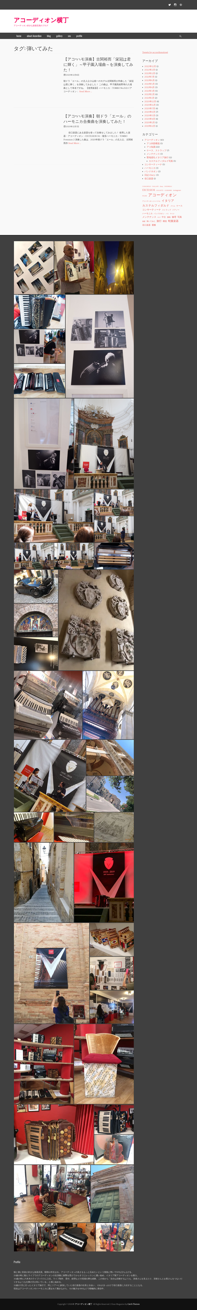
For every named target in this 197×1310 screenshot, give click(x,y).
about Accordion (34, 36)
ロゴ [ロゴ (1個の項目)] (158, 217)
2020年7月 (149, 108)
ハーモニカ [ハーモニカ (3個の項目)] (147, 213)
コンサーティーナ (153, 164)
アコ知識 (151, 147)
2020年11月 (150, 105)
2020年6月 (149, 112)
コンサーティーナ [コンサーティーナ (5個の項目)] (151, 209)
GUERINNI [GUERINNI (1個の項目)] (168, 190)
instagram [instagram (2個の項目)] (177, 190)
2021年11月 (149, 73)
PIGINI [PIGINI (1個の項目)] (144, 196)
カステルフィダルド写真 (161, 161)
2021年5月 (149, 84)
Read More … (85, 91)
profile (79, 36)
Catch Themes (134, 1304)
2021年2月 (149, 94)
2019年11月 (149, 126)
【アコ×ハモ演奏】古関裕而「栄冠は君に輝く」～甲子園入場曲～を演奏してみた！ (98, 64)
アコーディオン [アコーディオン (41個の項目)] (162, 195)
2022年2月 (149, 70)
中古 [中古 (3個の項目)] (164, 217)
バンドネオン (151, 171)
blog (49, 36)
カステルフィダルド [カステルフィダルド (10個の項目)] (155, 205)
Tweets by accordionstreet (155, 52)
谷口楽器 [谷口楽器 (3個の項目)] (146, 225)
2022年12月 (150, 66)
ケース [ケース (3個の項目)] (179, 206)
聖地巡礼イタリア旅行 (158, 157)
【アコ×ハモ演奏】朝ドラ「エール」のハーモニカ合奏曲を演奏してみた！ (97, 118)
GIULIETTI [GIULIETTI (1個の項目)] (159, 190)
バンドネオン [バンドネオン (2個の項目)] (159, 214)
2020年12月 (150, 101)
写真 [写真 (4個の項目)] (179, 217)
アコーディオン (152, 140)
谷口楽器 (148, 178)
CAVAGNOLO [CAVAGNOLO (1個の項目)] (146, 186)
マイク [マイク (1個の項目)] (172, 214)
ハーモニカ (149, 168)
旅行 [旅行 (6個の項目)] (159, 221)
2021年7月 (149, 77)
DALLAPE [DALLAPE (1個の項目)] (155, 186)
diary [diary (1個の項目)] (161, 186)
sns (69, 36)
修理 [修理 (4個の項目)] (174, 217)
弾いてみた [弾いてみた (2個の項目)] (151, 221)
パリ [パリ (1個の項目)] (167, 214)
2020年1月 (149, 122)
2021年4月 (149, 87)
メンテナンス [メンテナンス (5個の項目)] (149, 217)
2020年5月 (149, 115)
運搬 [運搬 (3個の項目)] (154, 225)
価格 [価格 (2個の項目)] (169, 217)
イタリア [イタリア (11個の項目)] (168, 201)
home (18, 36)
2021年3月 (149, 91)
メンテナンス (153, 154)
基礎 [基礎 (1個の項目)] (143, 221)
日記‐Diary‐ (150, 175)
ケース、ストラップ (156, 150)
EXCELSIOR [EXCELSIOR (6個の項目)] (148, 190)
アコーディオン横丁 (41, 19)
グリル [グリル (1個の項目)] (173, 206)
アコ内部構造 (153, 143)
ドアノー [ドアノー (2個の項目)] (175, 210)
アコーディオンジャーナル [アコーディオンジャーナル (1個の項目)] (151, 201)
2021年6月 (149, 80)
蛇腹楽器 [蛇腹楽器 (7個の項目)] (173, 221)
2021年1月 (149, 98)
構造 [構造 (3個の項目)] (165, 221)
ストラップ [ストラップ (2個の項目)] (166, 210)
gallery (59, 36)
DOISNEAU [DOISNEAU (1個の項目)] (168, 186)
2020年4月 (149, 119)
